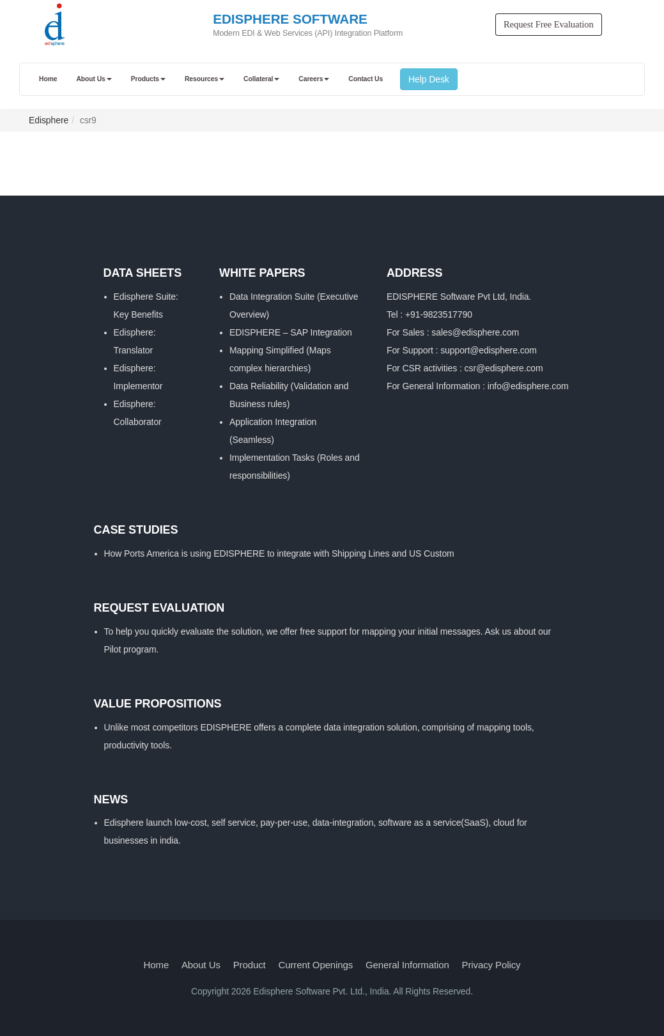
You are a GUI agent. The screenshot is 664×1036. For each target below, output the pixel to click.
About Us (200, 964)
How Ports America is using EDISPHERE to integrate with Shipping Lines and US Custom (279, 553)
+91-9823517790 (438, 314)
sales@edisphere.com (475, 332)
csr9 (88, 120)
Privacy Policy (491, 964)
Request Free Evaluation (549, 24)
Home (156, 964)
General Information (407, 964)
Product (249, 964)
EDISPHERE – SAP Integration (290, 332)
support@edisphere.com (488, 350)
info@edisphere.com (528, 386)
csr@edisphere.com (504, 368)
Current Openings (315, 964)
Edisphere (48, 120)
